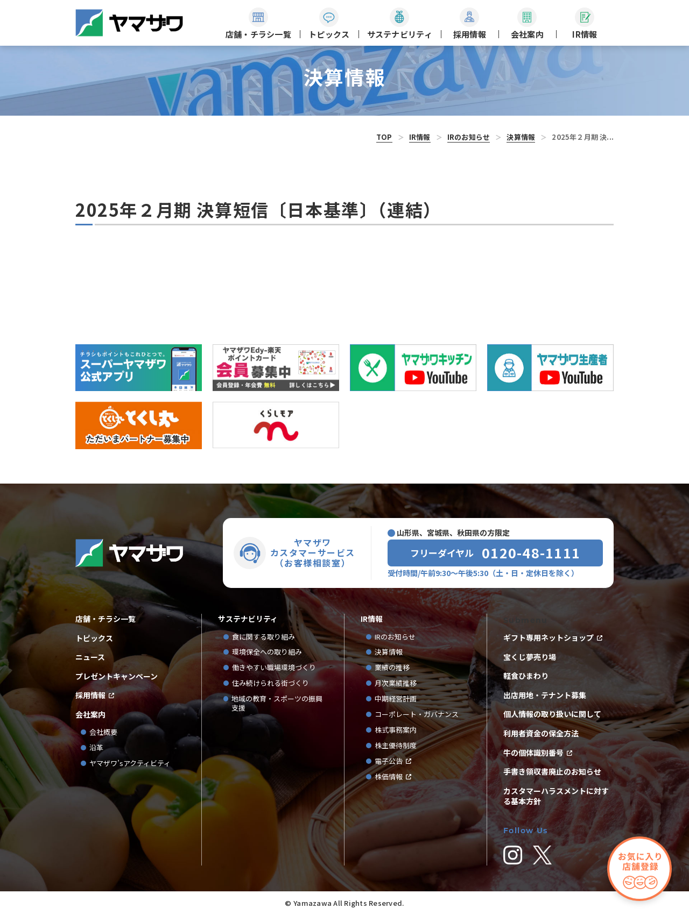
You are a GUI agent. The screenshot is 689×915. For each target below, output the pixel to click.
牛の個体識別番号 (533, 753)
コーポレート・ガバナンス (420, 714)
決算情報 (521, 137)
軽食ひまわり (526, 676)
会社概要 (103, 732)
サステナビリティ (248, 619)
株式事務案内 (396, 730)
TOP (384, 137)
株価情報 (389, 777)
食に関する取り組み (263, 637)
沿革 (96, 748)
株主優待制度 (396, 745)
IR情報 (420, 137)
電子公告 (389, 761)
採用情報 (90, 695)
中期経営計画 (399, 699)
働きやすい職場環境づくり (274, 667)
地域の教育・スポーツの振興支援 (276, 703)
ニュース (90, 657)
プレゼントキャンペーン (116, 676)
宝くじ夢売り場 (533, 657)
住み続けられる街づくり (270, 683)
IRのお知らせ (468, 137)
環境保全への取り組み (267, 652)
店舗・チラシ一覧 (105, 619)
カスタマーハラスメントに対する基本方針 (556, 796)
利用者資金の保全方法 (541, 733)
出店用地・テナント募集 (544, 695)
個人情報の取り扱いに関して (552, 714)
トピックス (94, 638)
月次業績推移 (396, 683)
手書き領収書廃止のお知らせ (552, 772)
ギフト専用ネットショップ (548, 638)
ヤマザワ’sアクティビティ (130, 763)
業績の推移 (396, 667)
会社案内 (90, 715)
